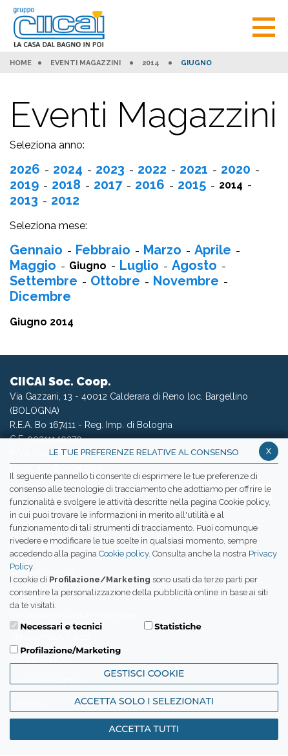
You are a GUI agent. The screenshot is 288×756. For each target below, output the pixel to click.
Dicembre (40, 296)
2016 (150, 184)
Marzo (162, 250)
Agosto (194, 265)
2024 (68, 169)
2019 (24, 184)
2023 (110, 169)
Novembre (186, 281)
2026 (25, 169)
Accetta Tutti (144, 729)
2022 (152, 169)
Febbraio (103, 250)
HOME (21, 63)
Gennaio (36, 250)
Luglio (139, 265)
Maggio (33, 265)
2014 (150, 63)
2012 (65, 200)
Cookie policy (124, 553)
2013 (24, 200)
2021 (194, 169)
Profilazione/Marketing (70, 650)
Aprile (212, 250)
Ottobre (115, 281)
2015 (192, 184)
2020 (236, 169)
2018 (66, 184)
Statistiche (177, 626)
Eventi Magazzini (85, 63)
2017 (108, 184)
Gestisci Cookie (144, 673)
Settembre (43, 281)
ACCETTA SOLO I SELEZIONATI (144, 701)
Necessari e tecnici (61, 626)
